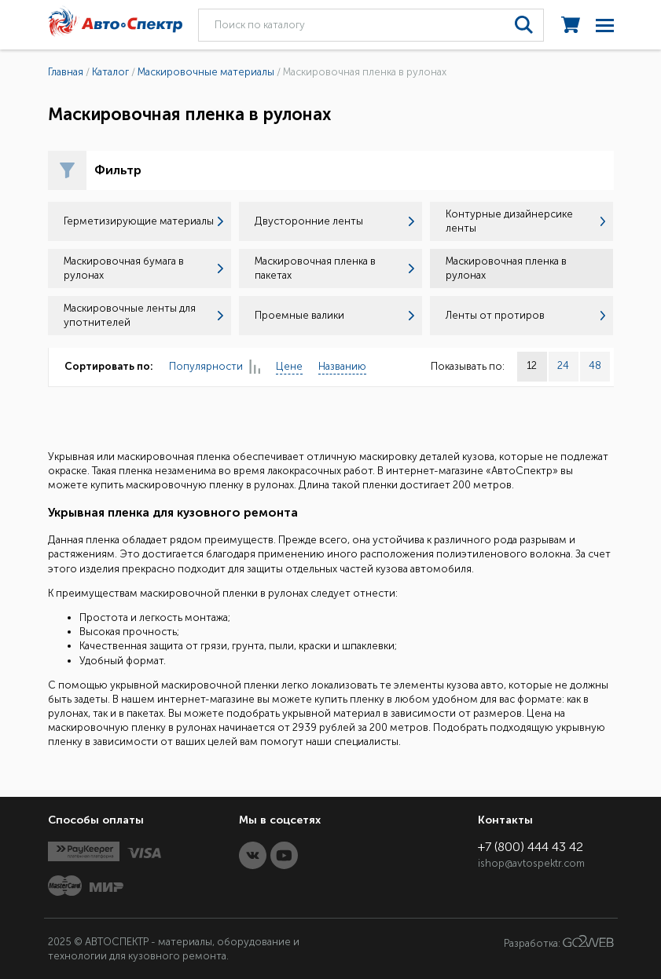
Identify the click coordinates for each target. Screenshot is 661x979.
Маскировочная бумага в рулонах (143, 268)
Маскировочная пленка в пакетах (334, 268)
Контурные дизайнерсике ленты (525, 221)
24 (563, 365)
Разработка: (559, 942)
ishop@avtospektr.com (531, 863)
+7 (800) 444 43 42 (530, 846)
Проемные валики (334, 315)
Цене (289, 366)
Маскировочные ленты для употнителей (143, 315)
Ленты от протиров (525, 315)
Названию (342, 366)
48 (595, 365)
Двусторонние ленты (334, 221)
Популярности (214, 367)
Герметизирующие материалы (143, 221)
